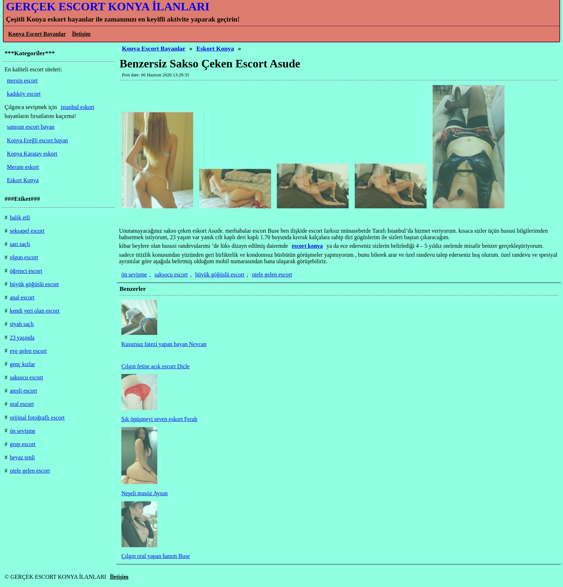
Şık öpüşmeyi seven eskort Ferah (159, 419)
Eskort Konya (215, 48)
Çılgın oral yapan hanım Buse (155, 556)
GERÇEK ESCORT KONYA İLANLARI (107, 6)
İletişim (81, 34)
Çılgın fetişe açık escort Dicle (155, 366)
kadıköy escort (24, 94)
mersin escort (22, 80)
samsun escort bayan (30, 127)
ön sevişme (134, 274)
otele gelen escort (272, 274)
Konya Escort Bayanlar (37, 34)
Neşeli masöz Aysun (144, 493)
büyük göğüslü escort (220, 274)
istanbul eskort (77, 107)
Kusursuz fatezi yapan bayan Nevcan (163, 344)
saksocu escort (171, 274)
